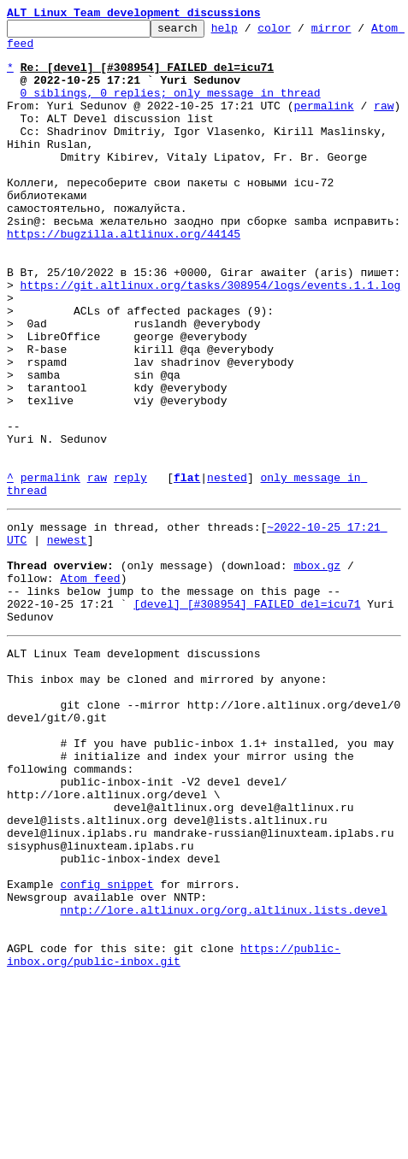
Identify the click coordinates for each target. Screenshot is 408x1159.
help (251, 32)
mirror (358, 32)
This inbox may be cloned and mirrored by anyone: (167, 801)
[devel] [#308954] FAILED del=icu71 (246, 716)
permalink (323, 123)
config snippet (106, 1048)
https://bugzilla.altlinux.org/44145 (123, 277)
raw (383, 123)
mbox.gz (316, 670)
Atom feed (37, 50)
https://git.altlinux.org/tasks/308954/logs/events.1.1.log (211, 338)
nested (227, 569)
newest (67, 639)
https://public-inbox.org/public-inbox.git (173, 1132)
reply (130, 569)
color (300, 32)
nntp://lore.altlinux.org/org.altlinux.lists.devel (223, 1078)
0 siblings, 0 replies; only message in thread (171, 107)
